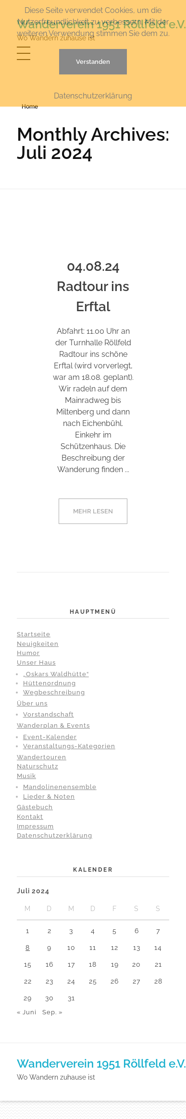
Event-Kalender (50, 737)
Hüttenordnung (49, 683)
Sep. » (52, 1012)
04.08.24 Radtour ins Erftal (93, 286)
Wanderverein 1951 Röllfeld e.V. (101, 1063)
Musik (26, 775)
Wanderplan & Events (53, 725)
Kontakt (30, 816)
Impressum (35, 826)
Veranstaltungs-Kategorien (69, 746)
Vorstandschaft (48, 714)
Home (30, 106)
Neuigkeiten (38, 643)
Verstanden (93, 61)
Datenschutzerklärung (54, 835)
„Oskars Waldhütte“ (56, 674)
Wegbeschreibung (54, 692)
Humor (28, 653)
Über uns (32, 703)
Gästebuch (35, 807)
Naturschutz (37, 766)
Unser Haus (36, 662)
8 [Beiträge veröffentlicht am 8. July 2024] (27, 947)
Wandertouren (41, 757)
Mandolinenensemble (60, 787)
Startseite (33, 634)
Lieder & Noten (49, 796)
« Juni (27, 1012)
